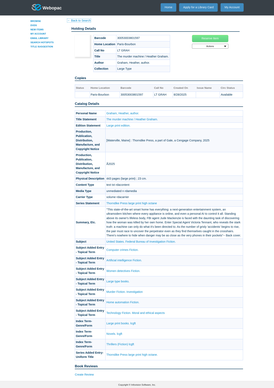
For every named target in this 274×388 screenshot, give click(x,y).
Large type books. (117, 281)
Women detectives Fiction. (123, 271)
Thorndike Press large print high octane (131, 203)
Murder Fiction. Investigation (124, 291)
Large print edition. (118, 125)
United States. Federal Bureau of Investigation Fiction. (141, 241)
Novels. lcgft (114, 333)
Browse (36, 21)
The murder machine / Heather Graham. (132, 119)
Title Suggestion (42, 46)
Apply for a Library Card (198, 7)
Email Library (40, 38)
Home (168, 7)
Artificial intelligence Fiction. (124, 260)
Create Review (84, 374)
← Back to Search (79, 20)
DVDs (34, 25)
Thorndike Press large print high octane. (132, 354)
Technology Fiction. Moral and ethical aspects (135, 312)
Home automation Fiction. (122, 302)
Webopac (47, 7)
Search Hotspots (42, 42)
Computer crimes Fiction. (122, 249)
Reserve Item (210, 38)
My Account (232, 7)
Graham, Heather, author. (122, 113)
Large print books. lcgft (121, 323)
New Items (37, 29)
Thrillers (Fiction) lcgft (120, 344)
